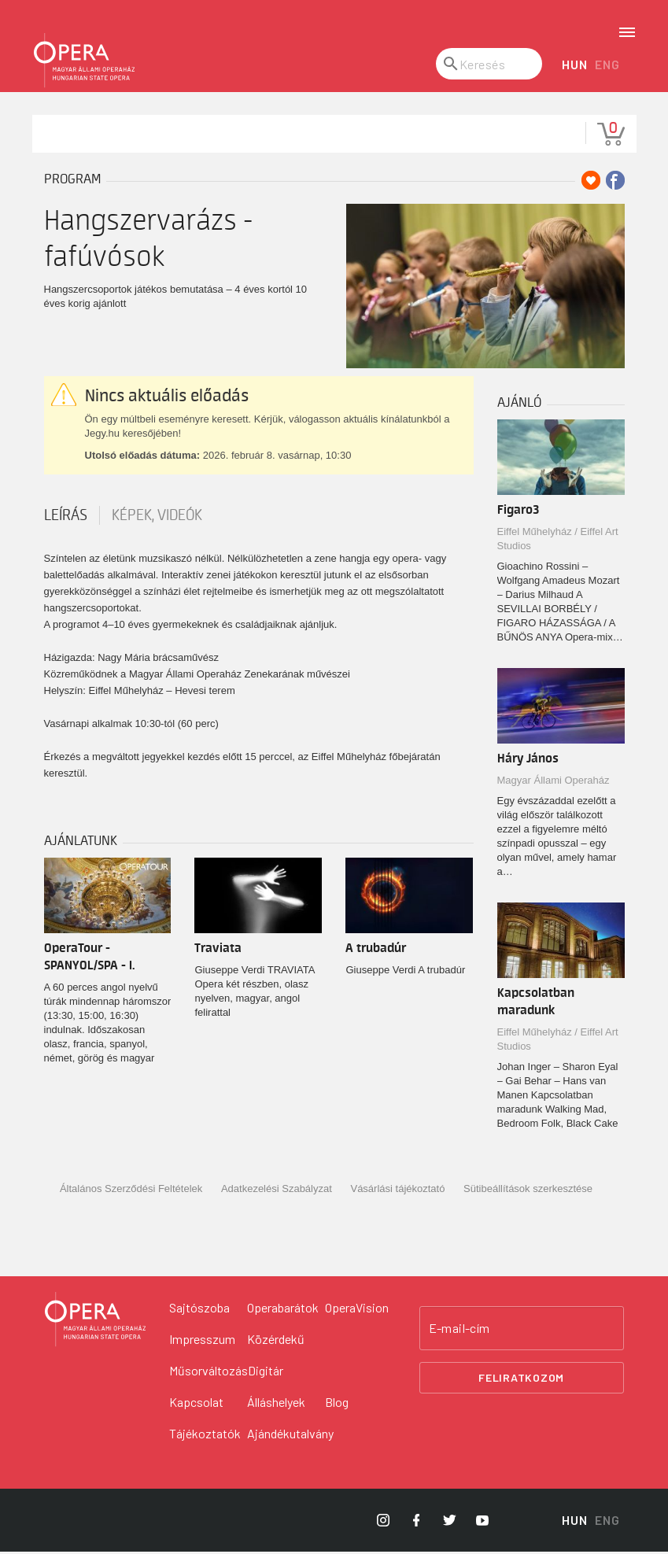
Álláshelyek (276, 1404)
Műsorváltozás (208, 1372)
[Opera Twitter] (449, 1522)
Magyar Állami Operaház (553, 782)
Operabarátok (283, 1309)
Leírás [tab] (65, 517)
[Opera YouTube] (482, 1522)
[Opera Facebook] (416, 1522)
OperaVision (357, 1309)
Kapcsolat (196, 1404)
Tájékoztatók (205, 1435)
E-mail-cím (459, 1330)
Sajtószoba (199, 1309)
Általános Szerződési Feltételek (131, 1191)
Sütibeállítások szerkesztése (527, 1191)
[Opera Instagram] (383, 1522)
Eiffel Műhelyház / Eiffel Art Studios (557, 541)
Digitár (265, 1372)
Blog (337, 1404)
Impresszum (202, 1341)
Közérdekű (275, 1341)
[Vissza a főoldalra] (95, 1321)
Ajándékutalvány (290, 1435)
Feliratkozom (521, 1379)
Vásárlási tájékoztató (397, 1191)
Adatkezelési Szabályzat (276, 1191)
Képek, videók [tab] (157, 517)
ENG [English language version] (607, 66)
